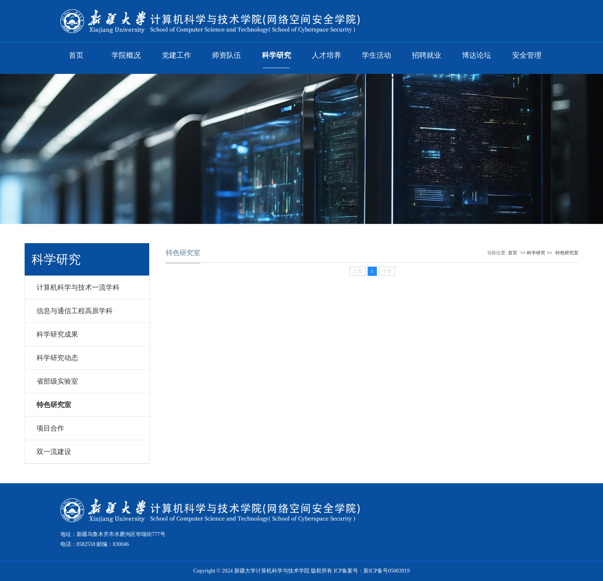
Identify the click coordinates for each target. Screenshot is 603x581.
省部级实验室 (57, 381)
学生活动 (376, 55)
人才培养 (326, 55)
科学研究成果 (57, 334)
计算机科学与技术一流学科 (78, 287)
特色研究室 (54, 405)
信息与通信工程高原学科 (75, 311)
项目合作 (50, 428)
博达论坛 (476, 55)
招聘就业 (426, 55)
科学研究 (276, 55)
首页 (76, 55)
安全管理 (526, 55)
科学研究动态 (57, 358)
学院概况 (126, 55)
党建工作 (176, 55)
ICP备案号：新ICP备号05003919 (372, 571)
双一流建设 (54, 452)
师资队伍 (226, 55)
